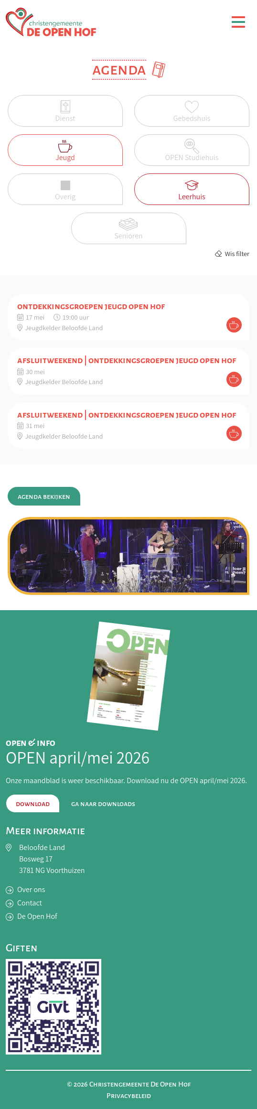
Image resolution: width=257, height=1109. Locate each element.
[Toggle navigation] (238, 22)
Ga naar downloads (103, 804)
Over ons (31, 889)
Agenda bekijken (44, 496)
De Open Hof (37, 916)
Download (33, 804)
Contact (29, 903)
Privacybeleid (129, 1095)
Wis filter (232, 253)
